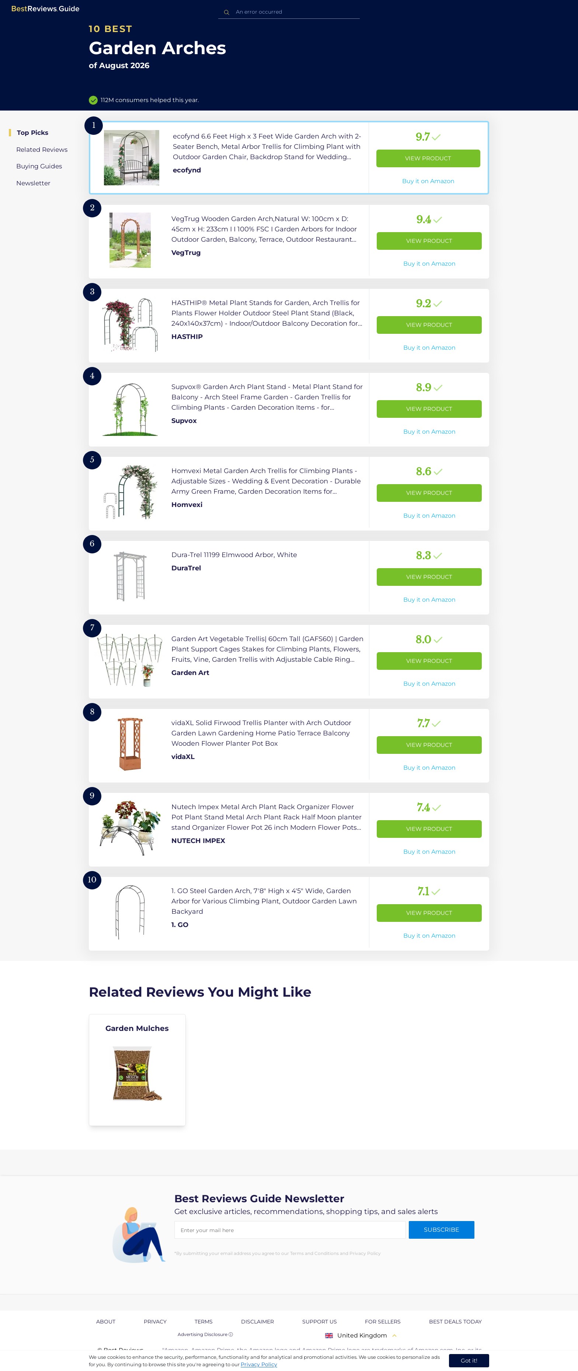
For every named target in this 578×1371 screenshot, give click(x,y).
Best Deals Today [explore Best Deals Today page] (455, 1321)
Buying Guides (39, 166)
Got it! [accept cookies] (469, 1360)
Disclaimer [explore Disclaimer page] (257, 1321)
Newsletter (33, 183)
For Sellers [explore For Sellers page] (383, 1321)
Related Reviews (41, 149)
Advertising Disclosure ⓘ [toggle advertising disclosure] (205, 1334)
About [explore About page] (105, 1321)
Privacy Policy (259, 1364)
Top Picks (32, 132)
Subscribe (441, 1229)
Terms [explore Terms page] (204, 1321)
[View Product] (289, 158)
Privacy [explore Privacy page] (155, 1321)
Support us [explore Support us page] (319, 1321)
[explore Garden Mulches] (137, 1070)
